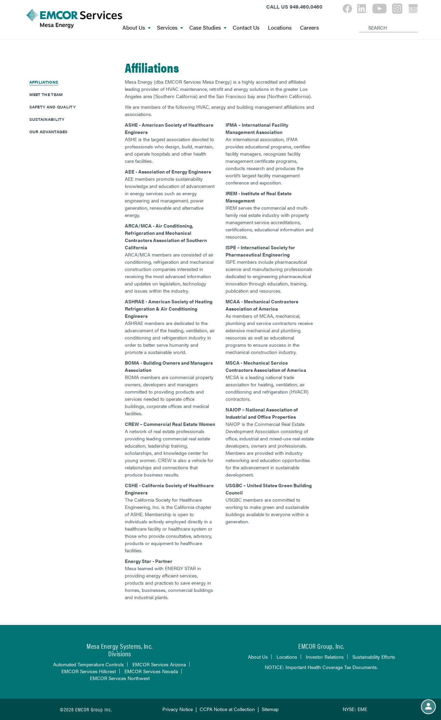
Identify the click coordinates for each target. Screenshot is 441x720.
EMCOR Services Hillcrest (88, 671)
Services (170, 27)
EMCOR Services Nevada (151, 671)
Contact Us (246, 27)
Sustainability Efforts (373, 656)
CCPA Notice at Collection (227, 709)
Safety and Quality (52, 107)
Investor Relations (325, 656)
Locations (280, 27)
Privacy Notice (177, 709)
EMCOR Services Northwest (120, 678)
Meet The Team (46, 94)
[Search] (360, 22)
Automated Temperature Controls (88, 664)
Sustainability (46, 119)
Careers (309, 27)
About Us (136, 27)
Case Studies (208, 27)
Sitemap (270, 709)
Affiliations (44, 82)
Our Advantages (48, 131)
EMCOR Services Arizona (159, 664)
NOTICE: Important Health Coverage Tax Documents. (321, 667)
